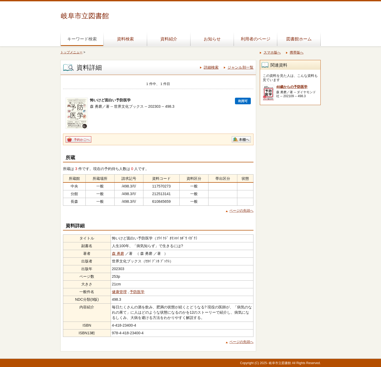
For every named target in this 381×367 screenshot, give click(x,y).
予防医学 (137, 292)
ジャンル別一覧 (240, 67)
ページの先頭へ (241, 211)
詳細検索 (211, 67)
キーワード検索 (82, 39)
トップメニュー (71, 52)
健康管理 (119, 292)
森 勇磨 (118, 253)
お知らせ (212, 39)
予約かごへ (82, 140)
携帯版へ (296, 52)
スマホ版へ (272, 52)
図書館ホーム (299, 39)
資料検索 (125, 39)
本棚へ (244, 140)
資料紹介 (168, 39)
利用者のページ (255, 39)
